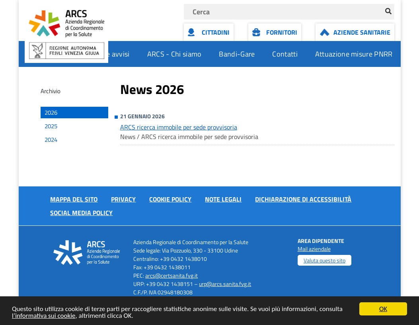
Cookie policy (170, 199)
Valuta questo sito (324, 260)
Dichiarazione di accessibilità (303, 199)
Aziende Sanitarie (361, 32)
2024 (51, 139)
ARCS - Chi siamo (174, 54)
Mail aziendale (314, 249)
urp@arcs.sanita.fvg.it (225, 284)
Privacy (123, 199)
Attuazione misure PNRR (354, 54)
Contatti (284, 54)
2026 (51, 112)
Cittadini (216, 32)
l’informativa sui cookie (44, 316)
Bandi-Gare (237, 54)
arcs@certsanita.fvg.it (171, 275)
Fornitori (281, 32)
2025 (51, 126)
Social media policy (81, 212)
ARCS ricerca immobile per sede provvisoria (178, 127)
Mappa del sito (73, 199)
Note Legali (223, 199)
